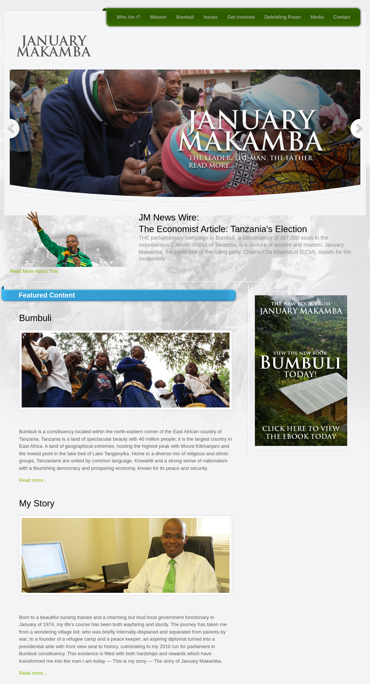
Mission (158, 17)
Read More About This (34, 271)
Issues (211, 17)
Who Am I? (129, 17)
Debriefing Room (282, 17)
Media (317, 17)
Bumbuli (185, 17)
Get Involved (241, 17)
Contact (341, 17)
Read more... (33, 480)
